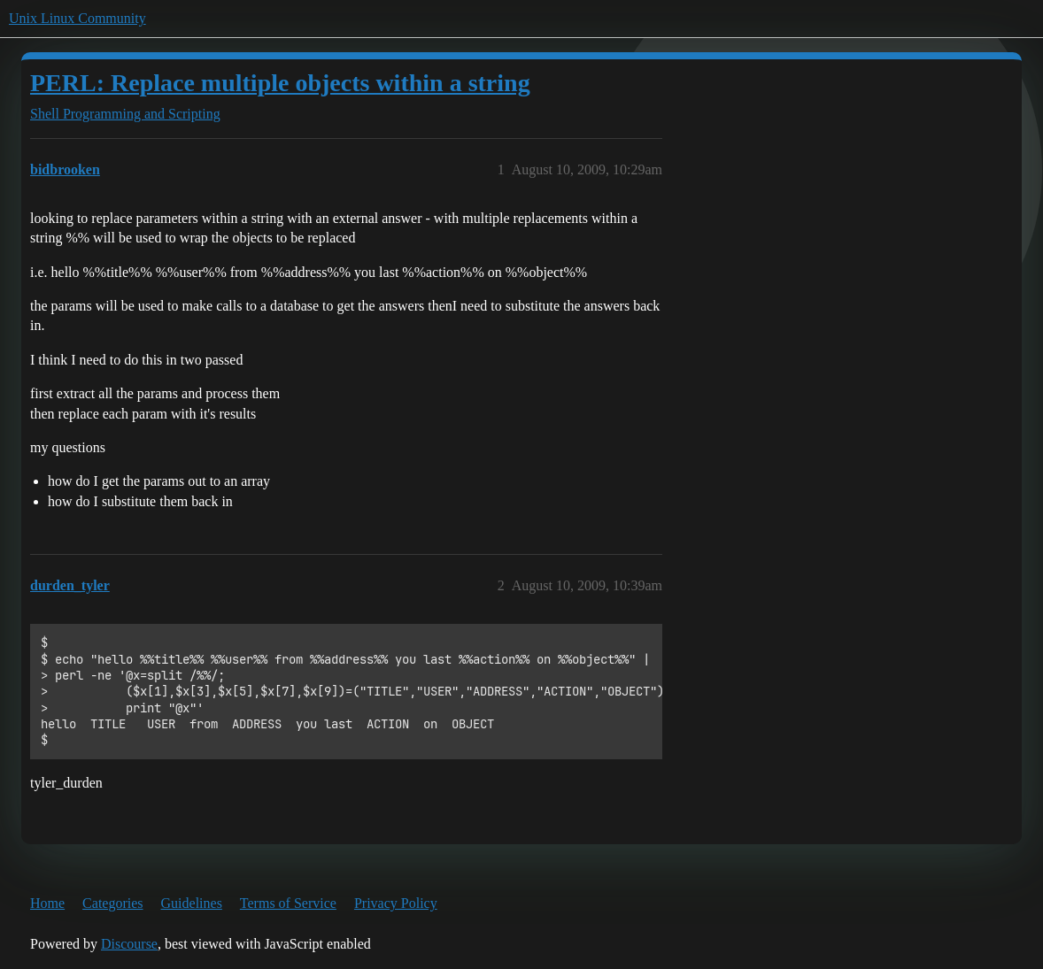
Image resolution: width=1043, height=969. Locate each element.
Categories (112, 903)
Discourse (129, 943)
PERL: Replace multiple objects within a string (280, 82)
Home (47, 903)
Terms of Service (288, 903)
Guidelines (191, 903)
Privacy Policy (395, 903)
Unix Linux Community (77, 18)
